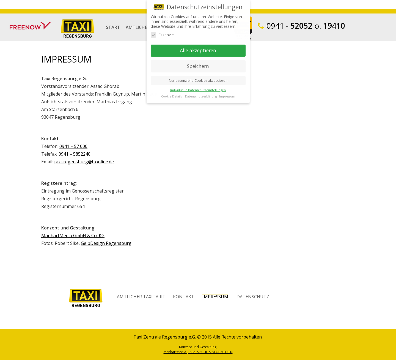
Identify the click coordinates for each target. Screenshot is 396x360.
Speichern (198, 60)
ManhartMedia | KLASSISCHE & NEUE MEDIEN (198, 352)
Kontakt (183, 296)
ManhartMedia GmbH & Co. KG (73, 235)
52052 (289, 25)
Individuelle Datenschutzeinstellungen (198, 84)
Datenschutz (253, 296)
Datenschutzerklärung (201, 91)
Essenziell (163, 29)
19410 (334, 25)
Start (113, 27)
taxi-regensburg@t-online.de (84, 162)
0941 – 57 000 (73, 146)
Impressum (215, 296)
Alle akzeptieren (198, 45)
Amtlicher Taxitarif (141, 296)
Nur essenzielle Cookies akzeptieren (198, 75)
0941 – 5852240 (74, 154)
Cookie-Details (171, 91)
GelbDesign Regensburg (106, 243)
